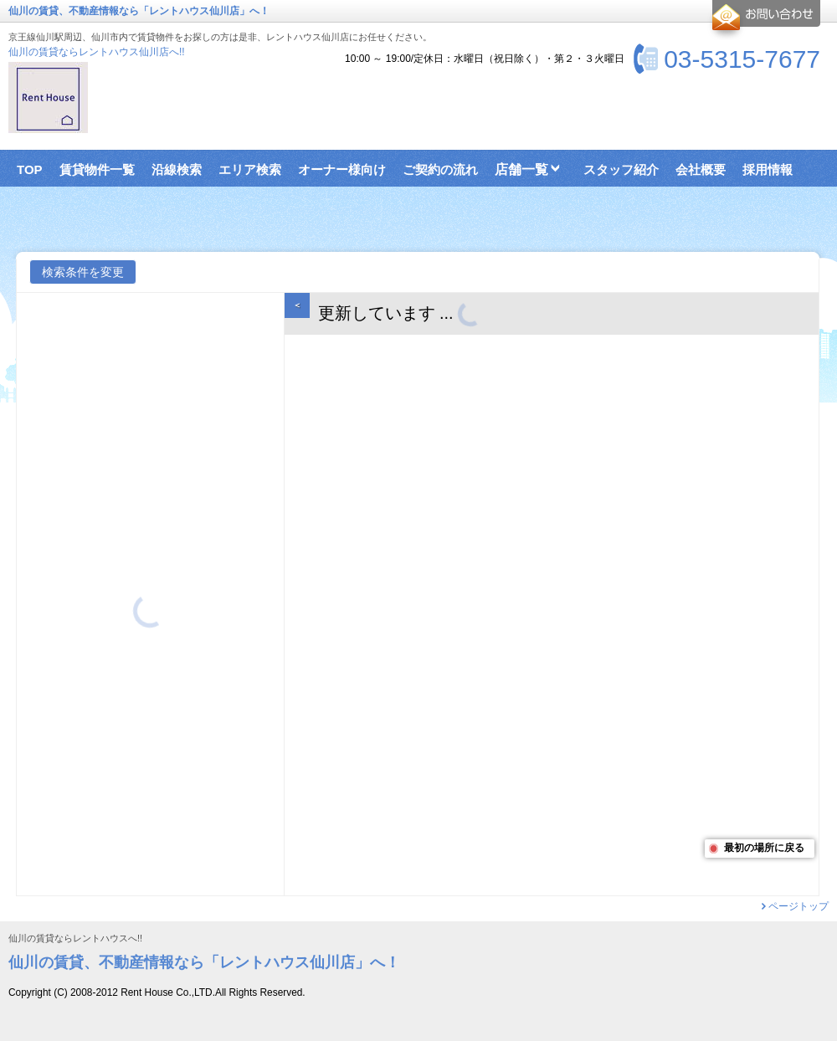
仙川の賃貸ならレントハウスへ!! (75, 938)
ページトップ (798, 906)
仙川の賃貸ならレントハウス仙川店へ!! (96, 52)
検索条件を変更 (83, 272)
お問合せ (763, 20)
